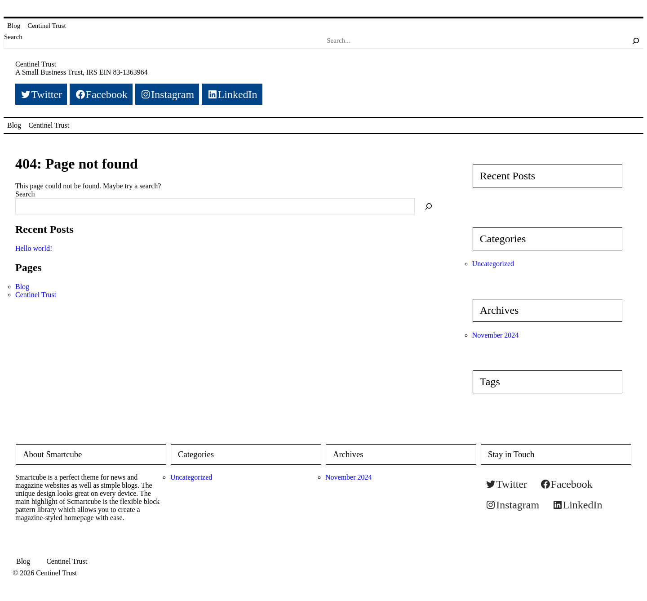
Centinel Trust (46, 25)
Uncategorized (493, 263)
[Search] (636, 40)
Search (13, 36)
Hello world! (33, 248)
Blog (13, 25)
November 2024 (495, 335)
